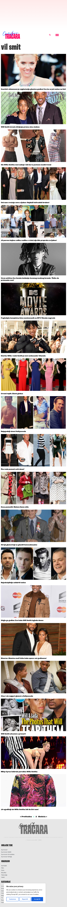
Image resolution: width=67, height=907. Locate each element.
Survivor (4, 850)
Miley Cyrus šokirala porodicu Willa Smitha (19, 772)
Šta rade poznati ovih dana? (12, 469)
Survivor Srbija (6, 857)
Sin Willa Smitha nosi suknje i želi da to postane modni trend (26, 165)
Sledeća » (42, 817)
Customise (12, 899)
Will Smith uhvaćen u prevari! (13, 734)
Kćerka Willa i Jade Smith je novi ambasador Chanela (23, 356)
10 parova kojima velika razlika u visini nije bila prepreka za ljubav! (29, 240)
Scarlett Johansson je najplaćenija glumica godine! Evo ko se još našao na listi (33, 89)
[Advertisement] (33, 14)
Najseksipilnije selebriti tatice (13, 583)
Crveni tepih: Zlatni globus (12, 394)
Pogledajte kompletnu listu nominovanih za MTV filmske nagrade (28, 318)
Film (2, 868)
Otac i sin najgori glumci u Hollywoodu (17, 696)
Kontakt (4, 866)
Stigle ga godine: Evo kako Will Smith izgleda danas (22, 620)
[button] (50, 35)
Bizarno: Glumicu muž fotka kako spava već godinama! (24, 658)
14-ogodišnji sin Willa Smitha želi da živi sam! (20, 809)
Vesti (3, 877)
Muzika (3, 872)
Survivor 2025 (6, 852)
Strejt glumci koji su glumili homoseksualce (19, 545)
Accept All (37, 899)
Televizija (4, 875)
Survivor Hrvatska (7, 854)
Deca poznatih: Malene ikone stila (15, 507)
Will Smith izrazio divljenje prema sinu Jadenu (20, 127)
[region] (25, 893)
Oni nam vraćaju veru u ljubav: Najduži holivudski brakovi (25, 203)
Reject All (25, 899)
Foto (2, 870)
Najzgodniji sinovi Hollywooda (13, 431)
